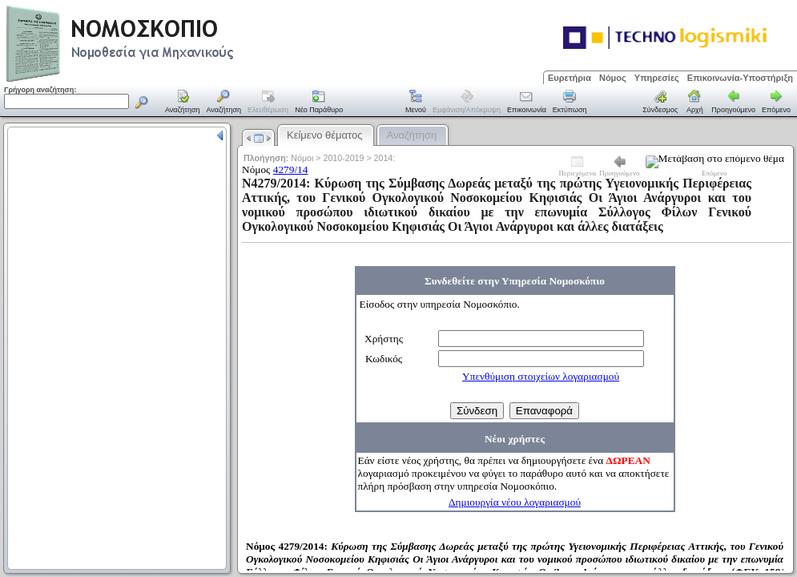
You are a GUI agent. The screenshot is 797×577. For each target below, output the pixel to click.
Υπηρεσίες (656, 78)
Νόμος (612, 78)
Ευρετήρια (569, 78)
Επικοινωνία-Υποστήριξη (740, 78)
